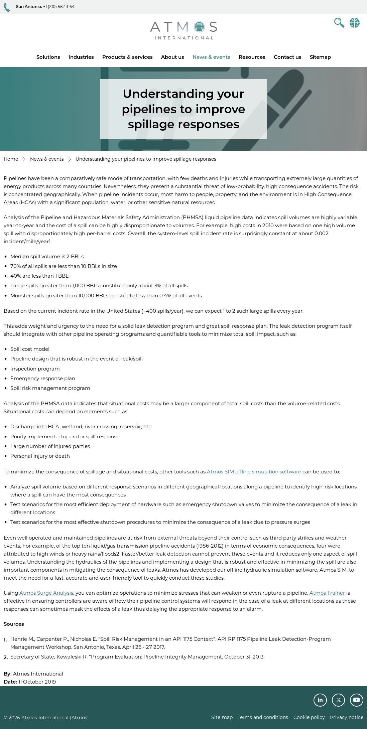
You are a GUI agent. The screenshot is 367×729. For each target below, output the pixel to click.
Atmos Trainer (327, 593)
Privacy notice (346, 717)
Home (11, 159)
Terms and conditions (263, 717)
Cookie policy (309, 717)
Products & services (127, 57)
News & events (211, 57)
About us (172, 57)
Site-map (222, 717)
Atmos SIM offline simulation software (254, 471)
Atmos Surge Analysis (46, 593)
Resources (252, 57)
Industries (81, 57)
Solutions (48, 57)
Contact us (287, 57)
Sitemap (320, 57)
